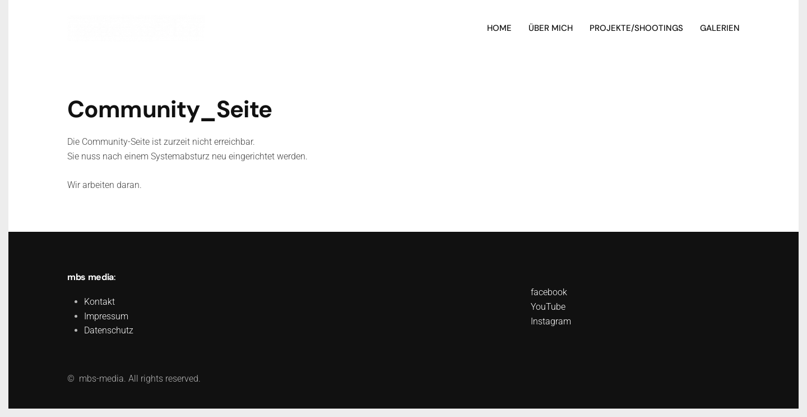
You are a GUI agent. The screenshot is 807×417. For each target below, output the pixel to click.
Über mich (550, 28)
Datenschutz (108, 330)
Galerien (720, 28)
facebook (549, 292)
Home (499, 28)
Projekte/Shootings (636, 28)
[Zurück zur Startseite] (136, 28)
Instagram (551, 321)
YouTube (548, 306)
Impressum (106, 316)
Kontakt (99, 301)
